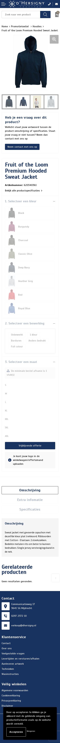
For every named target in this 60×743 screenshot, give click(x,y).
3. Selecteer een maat (21, 362)
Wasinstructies (10, 674)
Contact (6, 643)
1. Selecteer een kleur (20, 201)
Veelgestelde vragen (13, 653)
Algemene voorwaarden (15, 690)
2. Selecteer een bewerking (24, 323)
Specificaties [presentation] (29, 509)
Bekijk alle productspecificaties (23, 190)
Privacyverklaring (11, 700)
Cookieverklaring (11, 695)
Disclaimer (7, 705)
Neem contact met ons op (22, 146)
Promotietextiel (20, 26)
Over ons (7, 648)
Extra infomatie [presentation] (30, 500)
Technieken (8, 669)
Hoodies (37, 26)
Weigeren (31, 731)
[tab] (30, 490)
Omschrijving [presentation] (29, 490)
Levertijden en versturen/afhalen (20, 658)
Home (5, 26)
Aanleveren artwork (13, 663)
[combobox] (21, 14)
